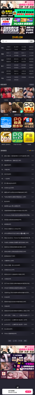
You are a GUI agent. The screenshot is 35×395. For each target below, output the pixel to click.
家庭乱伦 (16, 71)
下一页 (20, 340)
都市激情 (8, 71)
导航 (2, 78)
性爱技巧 (31, 73)
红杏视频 (8, 79)
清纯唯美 (16, 67)
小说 (2, 72)
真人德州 (16, 47)
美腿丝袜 (8, 67)
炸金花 (16, 49)
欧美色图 (24, 65)
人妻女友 (24, 71)
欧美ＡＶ (24, 53)
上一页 (14, 340)
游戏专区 (31, 47)
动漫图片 (31, 65)
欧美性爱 (31, 59)
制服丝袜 (8, 61)
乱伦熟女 (24, 61)
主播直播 (24, 55)
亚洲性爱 (8, 59)
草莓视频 (24, 77)
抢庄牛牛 (31, 49)
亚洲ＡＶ (8, 53)
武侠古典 (31, 71)
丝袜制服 (16, 55)
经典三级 (16, 61)
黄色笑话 (24, 73)
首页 (10, 340)
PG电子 (8, 47)
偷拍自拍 (16, 59)
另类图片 (31, 67)
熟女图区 (24, 67)
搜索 (31, 41)
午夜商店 (16, 77)
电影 (2, 60)
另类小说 (16, 73)
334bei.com (17, 37)
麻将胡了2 (8, 49)
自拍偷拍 (16, 53)
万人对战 (24, 47)
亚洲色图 (16, 65)
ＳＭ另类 (31, 55)
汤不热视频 (31, 77)
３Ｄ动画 (31, 53)
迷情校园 (8, 73)
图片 (2, 66)
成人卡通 (24, 59)
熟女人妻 (8, 55)
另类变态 (31, 61)
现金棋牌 (24, 49)
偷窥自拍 (8, 65)
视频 (2, 54)
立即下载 (28, 391)
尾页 (25, 340)
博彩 (2, 48)
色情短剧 (16, 79)
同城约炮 (8, 77)
